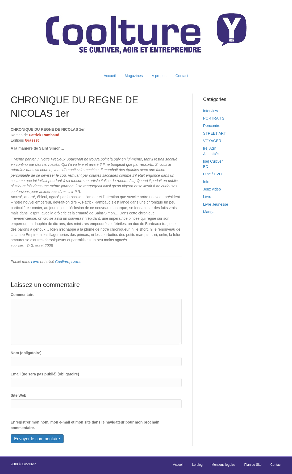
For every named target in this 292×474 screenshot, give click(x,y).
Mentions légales (223, 465)
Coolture (62, 262)
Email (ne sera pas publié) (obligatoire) (45, 374)
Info (206, 182)
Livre (35, 262)
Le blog (197, 465)
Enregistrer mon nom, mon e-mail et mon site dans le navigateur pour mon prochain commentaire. (85, 425)
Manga (209, 212)
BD (205, 166)
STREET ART (214, 133)
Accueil (110, 76)
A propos (159, 76)
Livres (76, 262)
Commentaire (22, 295)
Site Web (18, 395)
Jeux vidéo (212, 189)
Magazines (134, 76)
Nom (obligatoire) (26, 353)
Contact (182, 76)
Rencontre (211, 126)
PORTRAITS (213, 118)
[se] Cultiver (213, 161)
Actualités (211, 154)
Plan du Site (253, 465)
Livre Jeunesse (215, 204)
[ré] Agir (209, 148)
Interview (210, 111)
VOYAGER (212, 141)
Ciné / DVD (212, 174)
